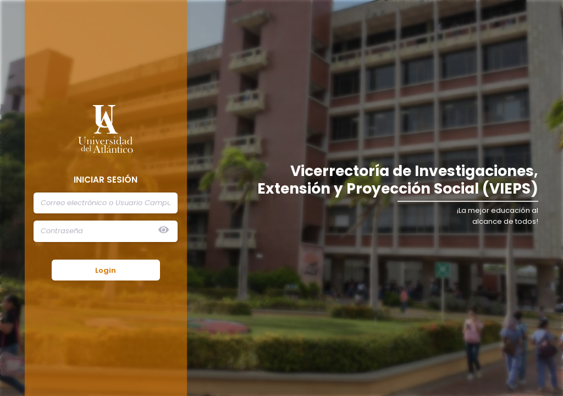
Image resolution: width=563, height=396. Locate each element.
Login (105, 270)
